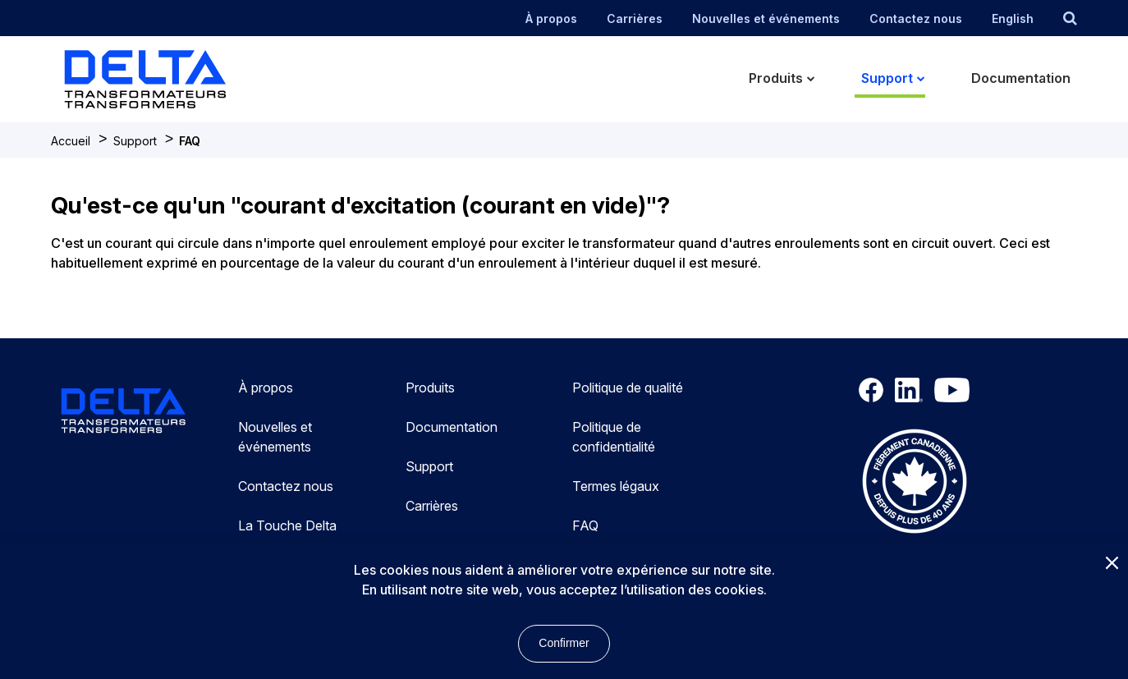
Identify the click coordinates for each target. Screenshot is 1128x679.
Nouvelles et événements (766, 18)
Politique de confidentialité (613, 437)
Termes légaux (615, 486)
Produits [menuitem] (776, 78)
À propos (551, 18)
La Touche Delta (287, 525)
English (1013, 18)
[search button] (1070, 18)
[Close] (1111, 564)
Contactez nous (915, 18)
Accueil (70, 141)
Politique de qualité (627, 387)
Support (135, 141)
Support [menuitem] (887, 78)
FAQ (189, 141)
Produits (430, 387)
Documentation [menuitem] (1021, 78)
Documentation (452, 427)
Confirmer (564, 642)
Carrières (635, 18)
